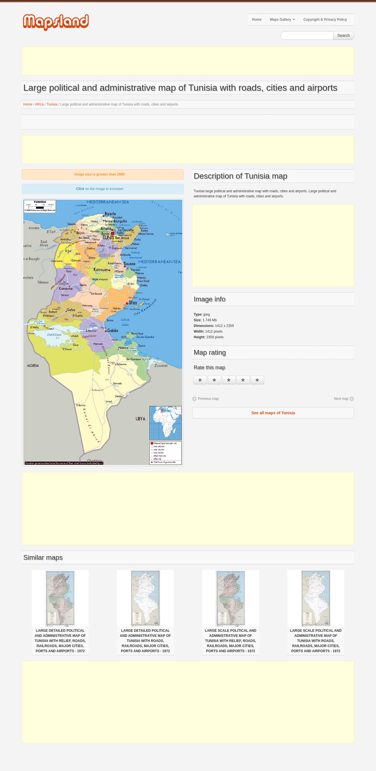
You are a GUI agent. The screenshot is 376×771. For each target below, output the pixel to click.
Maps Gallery (282, 20)
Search (343, 35)
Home (256, 20)
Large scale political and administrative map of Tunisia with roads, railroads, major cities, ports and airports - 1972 (315, 641)
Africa (39, 104)
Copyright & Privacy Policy (325, 20)
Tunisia (52, 104)
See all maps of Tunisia (273, 413)
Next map (341, 399)
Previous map (208, 399)
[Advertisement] (188, 61)
